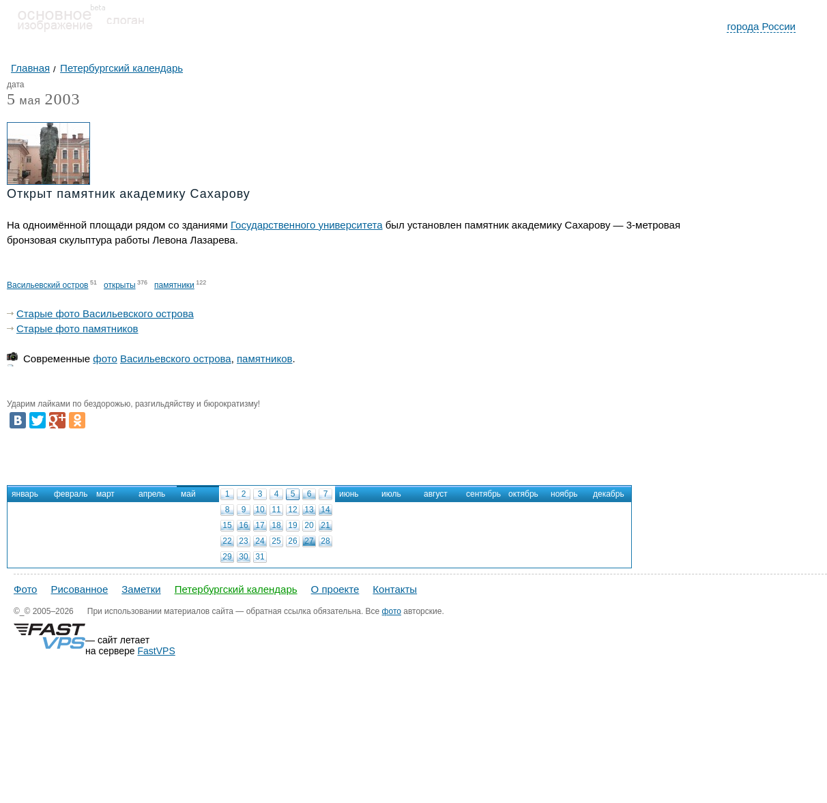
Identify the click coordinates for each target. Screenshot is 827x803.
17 (259, 525)
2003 (62, 99)
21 (325, 525)
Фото (25, 589)
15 (226, 525)
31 (259, 556)
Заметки (140, 589)
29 (226, 556)
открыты (120, 285)
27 (308, 541)
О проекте (335, 589)
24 (259, 541)
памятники (174, 285)
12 (292, 509)
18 (276, 525)
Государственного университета (307, 225)
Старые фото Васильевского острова (105, 313)
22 (226, 541)
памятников (264, 358)
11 (276, 509)
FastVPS (156, 650)
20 (308, 525)
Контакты (395, 589)
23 (243, 541)
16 (243, 525)
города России (761, 26)
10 (259, 509)
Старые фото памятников (77, 328)
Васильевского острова (175, 358)
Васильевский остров (47, 285)
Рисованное (79, 589)
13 (308, 509)
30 (243, 556)
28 (325, 541)
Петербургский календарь (236, 589)
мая (24, 101)
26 (292, 541)
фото (105, 358)
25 (276, 541)
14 (325, 509)
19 (292, 525)
